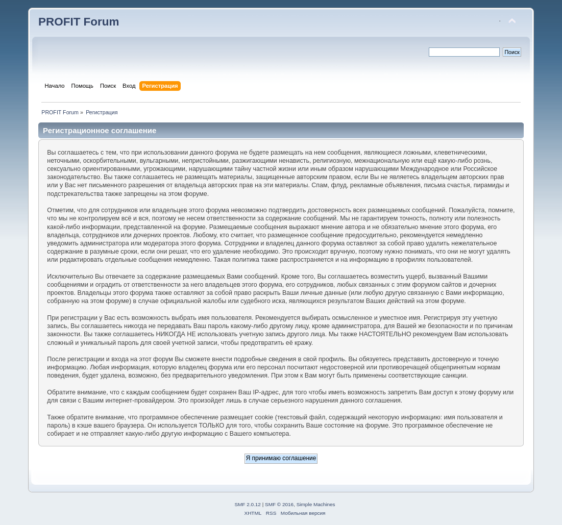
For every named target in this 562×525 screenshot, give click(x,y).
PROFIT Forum (78, 21)
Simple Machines (316, 504)
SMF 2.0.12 (247, 504)
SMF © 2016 (279, 504)
